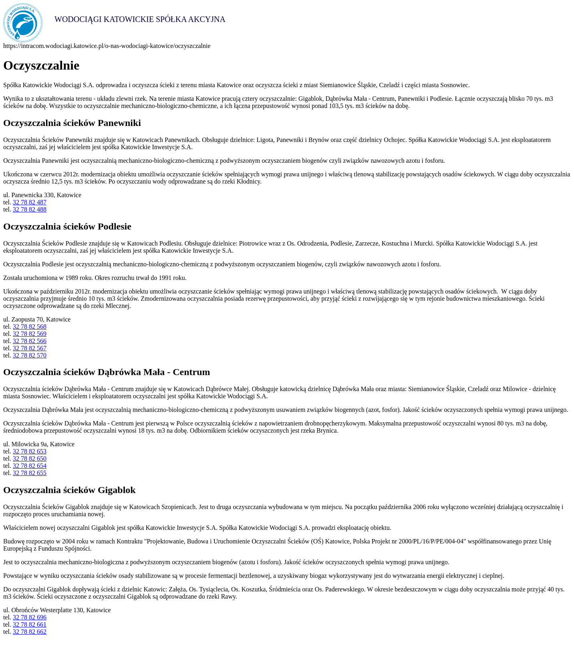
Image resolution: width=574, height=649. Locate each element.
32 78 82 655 (29, 472)
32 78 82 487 (29, 202)
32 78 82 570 (29, 355)
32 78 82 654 (29, 465)
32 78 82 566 (29, 340)
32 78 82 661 (29, 624)
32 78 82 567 (29, 348)
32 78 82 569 (29, 333)
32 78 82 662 (29, 631)
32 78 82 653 (29, 451)
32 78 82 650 (29, 458)
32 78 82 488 (29, 209)
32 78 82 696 (29, 617)
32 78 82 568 (29, 326)
